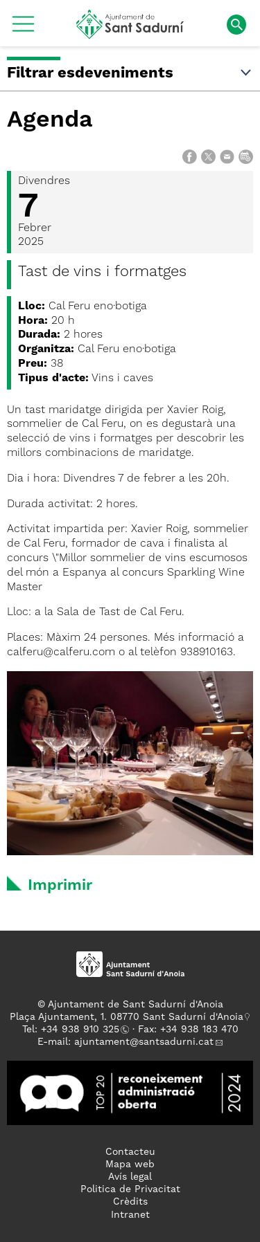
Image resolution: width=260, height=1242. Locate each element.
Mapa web (130, 1164)
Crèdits (130, 1202)
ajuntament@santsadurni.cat (144, 1042)
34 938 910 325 (82, 1029)
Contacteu (130, 1152)
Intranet (130, 1215)
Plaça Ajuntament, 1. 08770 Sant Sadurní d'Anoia (126, 1017)
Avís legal (130, 1177)
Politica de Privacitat (130, 1189)
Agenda (50, 120)
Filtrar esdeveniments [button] (130, 73)
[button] (23, 29)
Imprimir (60, 885)
